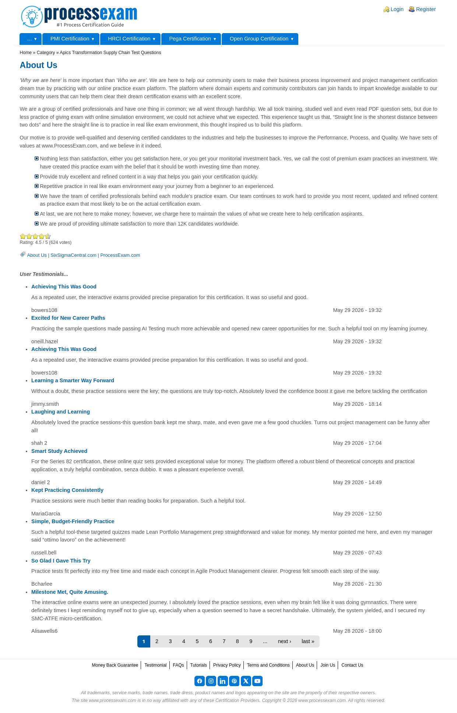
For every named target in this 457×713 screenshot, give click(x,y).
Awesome (46, 236)
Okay (29, 236)
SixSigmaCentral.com (73, 255)
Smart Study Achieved (59, 451)
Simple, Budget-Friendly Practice (73, 521)
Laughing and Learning (60, 412)
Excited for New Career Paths (68, 318)
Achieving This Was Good (63, 287)
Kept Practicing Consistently (67, 490)
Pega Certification (190, 39)
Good (35, 236)
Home (26, 52)
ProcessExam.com (120, 255)
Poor (23, 236)
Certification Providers (237, 700)
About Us (37, 255)
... (29, 39)
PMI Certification (69, 39)
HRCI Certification (129, 39)
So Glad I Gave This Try (61, 561)
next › (284, 641)
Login (397, 9)
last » (308, 641)
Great (42, 236)
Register (426, 9)
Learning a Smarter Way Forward (72, 380)
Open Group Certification (259, 39)
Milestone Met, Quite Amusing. (69, 592)
